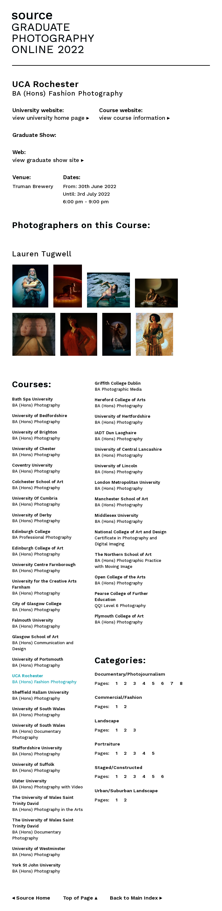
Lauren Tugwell (41, 254)
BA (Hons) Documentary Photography (38, 731)
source (32, 15)
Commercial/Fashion (118, 697)
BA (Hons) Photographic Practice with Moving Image (128, 560)
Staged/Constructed (118, 767)
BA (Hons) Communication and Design (42, 642)
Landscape (107, 720)
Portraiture (107, 743)
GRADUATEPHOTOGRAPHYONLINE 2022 (52, 38)
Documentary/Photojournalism (130, 674)
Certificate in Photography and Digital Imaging (130, 538)
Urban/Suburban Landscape (126, 790)
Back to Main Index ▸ (136, 898)
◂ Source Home (31, 898)
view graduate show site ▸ (48, 160)
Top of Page (80, 898)
